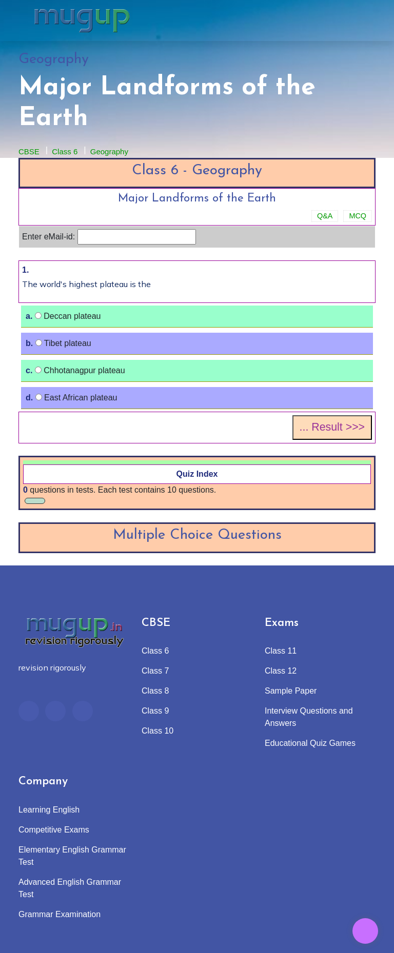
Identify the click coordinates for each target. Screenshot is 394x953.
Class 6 (64, 151)
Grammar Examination (59, 914)
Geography (109, 151)
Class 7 (155, 670)
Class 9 (155, 710)
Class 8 (155, 690)
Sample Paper (291, 690)
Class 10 (157, 730)
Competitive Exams (53, 829)
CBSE (29, 151)
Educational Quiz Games (310, 743)
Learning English (49, 809)
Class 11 (281, 650)
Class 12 (281, 670)
